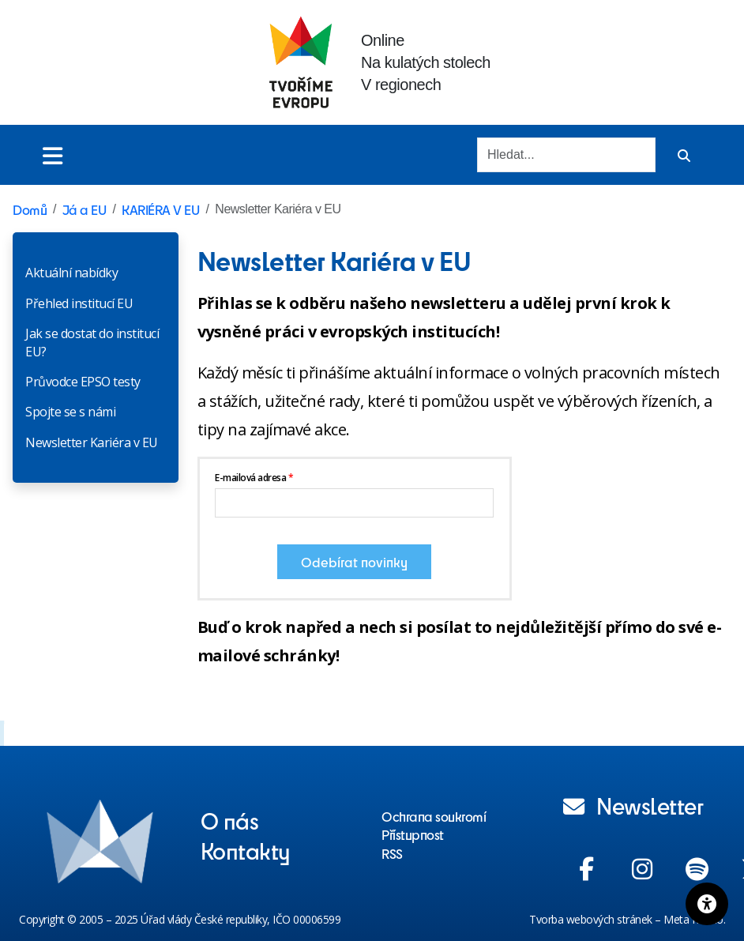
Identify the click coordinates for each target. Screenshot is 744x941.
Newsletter (633, 805)
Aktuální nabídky (71, 272)
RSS (392, 853)
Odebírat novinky (354, 561)
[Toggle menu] (52, 155)
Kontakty (246, 850)
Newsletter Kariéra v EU (91, 442)
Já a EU (84, 209)
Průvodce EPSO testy (83, 381)
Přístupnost (412, 834)
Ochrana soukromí (433, 816)
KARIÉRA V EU (160, 209)
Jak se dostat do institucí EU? (92, 342)
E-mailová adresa (250, 477)
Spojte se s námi (70, 411)
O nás (230, 820)
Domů (30, 209)
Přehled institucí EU (79, 303)
